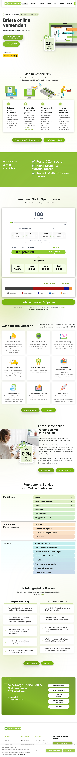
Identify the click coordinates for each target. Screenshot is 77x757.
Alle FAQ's (47, 663)
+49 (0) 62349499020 (15, 700)
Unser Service (48, 410)
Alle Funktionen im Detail (54, 140)
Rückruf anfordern (59, 690)
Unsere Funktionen (30, 410)
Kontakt (69, 3)
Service (42, 3)
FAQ (55, 3)
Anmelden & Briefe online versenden (27, 140)
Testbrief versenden (65, 470)
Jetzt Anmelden (46, 470)
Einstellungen (39, 750)
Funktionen (33, 3)
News (62, 3)
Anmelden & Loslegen (13, 37)
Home (24, 3)
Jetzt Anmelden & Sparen (38, 302)
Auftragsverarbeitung (27, 744)
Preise (49, 3)
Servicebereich (31, 663)
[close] (74, 744)
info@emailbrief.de (14, 697)
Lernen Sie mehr (21, 754)
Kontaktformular (58, 685)
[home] (13, 3)
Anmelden (58, 706)
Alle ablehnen (69, 750)
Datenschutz (25, 740)
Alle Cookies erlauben (54, 750)
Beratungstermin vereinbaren (11, 44)
